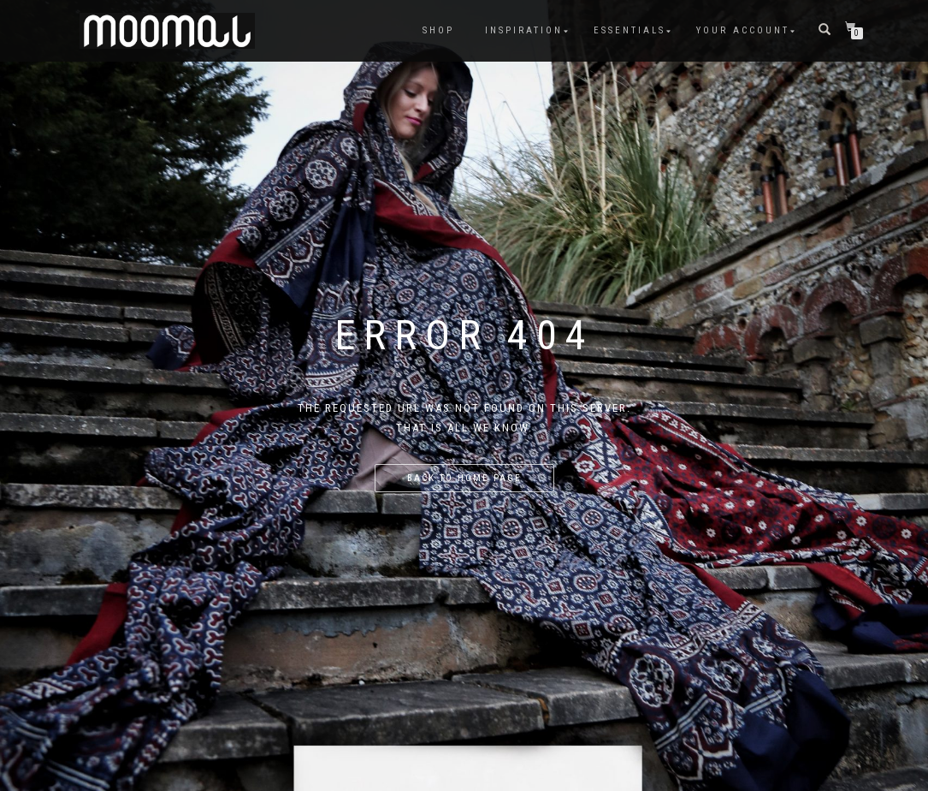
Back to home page (464, 478)
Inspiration (524, 30)
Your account (742, 30)
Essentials (629, 30)
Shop (438, 30)
